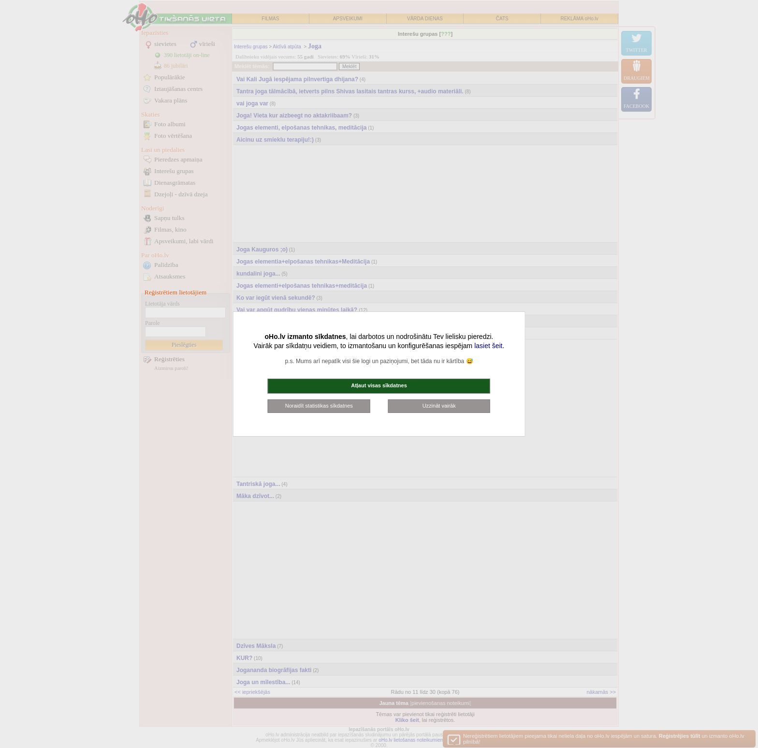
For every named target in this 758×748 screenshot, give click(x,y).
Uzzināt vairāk (439, 406)
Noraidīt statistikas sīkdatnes (319, 406)
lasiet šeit (488, 346)
